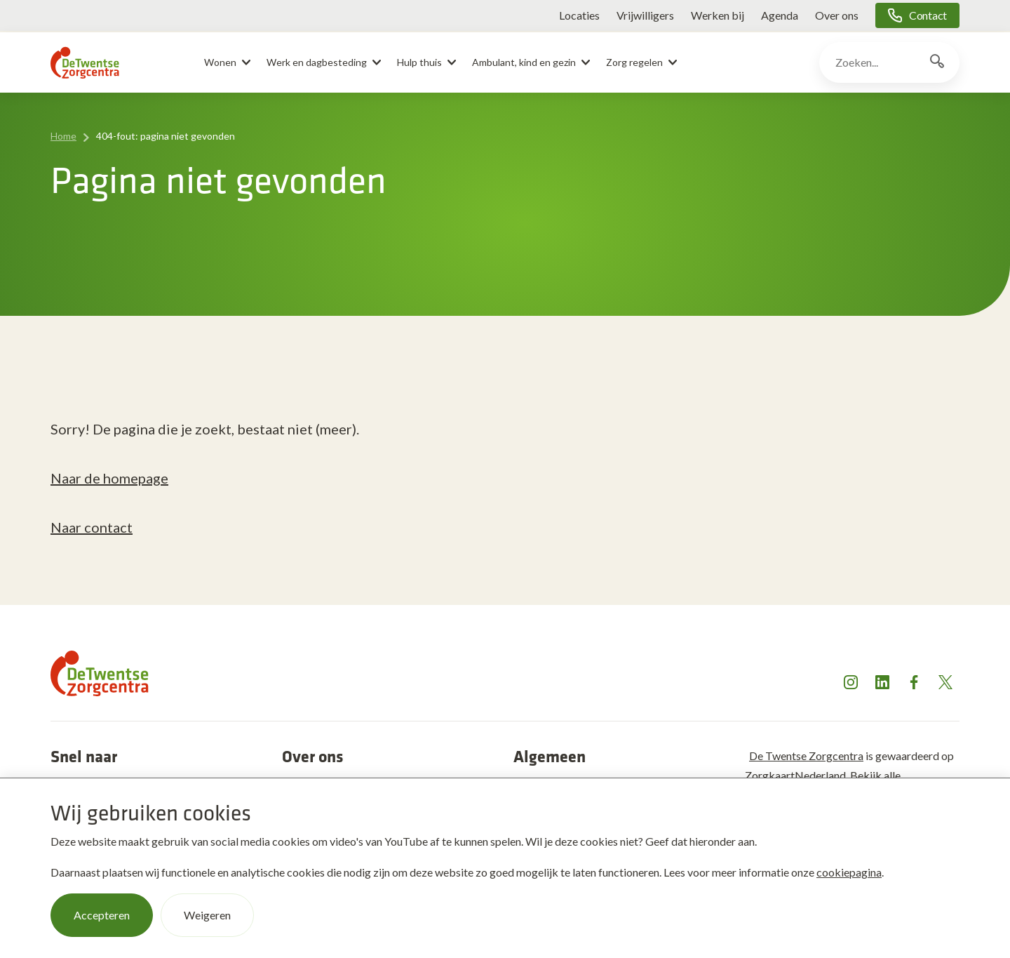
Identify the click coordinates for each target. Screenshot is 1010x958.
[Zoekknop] (937, 62)
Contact (928, 15)
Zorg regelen (634, 62)
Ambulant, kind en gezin (524, 62)
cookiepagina (849, 872)
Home (63, 136)
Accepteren (102, 915)
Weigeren (207, 915)
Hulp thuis (419, 62)
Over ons (836, 15)
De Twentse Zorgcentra (806, 755)
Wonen (220, 62)
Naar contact (91, 527)
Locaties (579, 15)
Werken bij (717, 15)
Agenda (779, 15)
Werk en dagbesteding (317, 62)
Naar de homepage (109, 478)
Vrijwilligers (645, 15)
